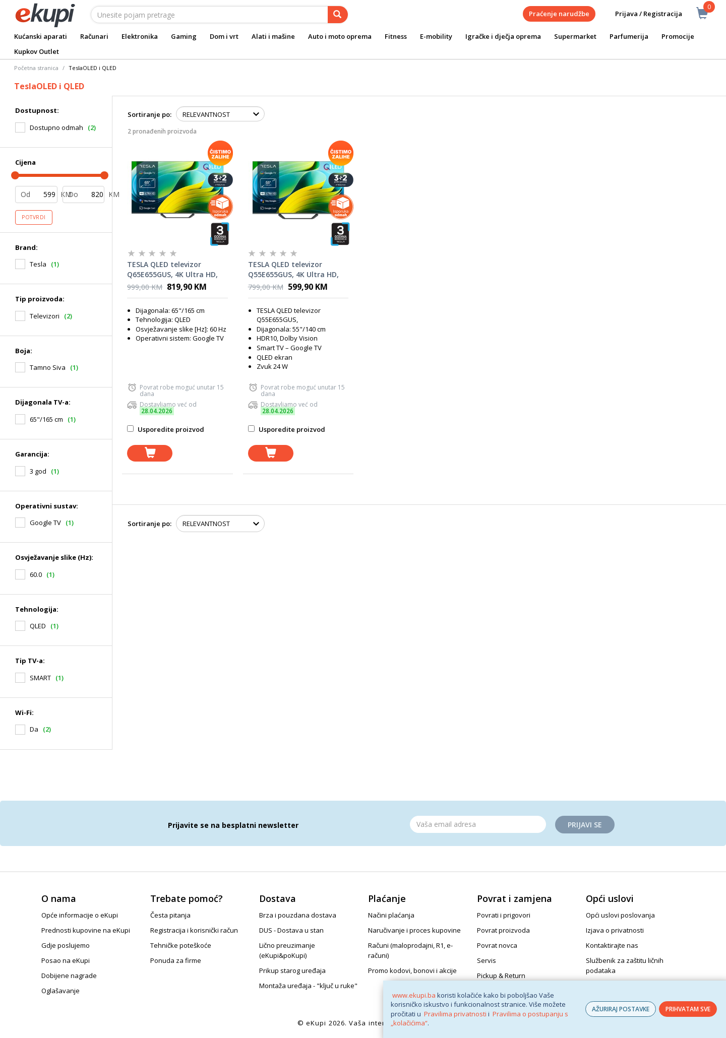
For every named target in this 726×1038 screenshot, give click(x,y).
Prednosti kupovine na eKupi (85, 930)
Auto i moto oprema (340, 36)
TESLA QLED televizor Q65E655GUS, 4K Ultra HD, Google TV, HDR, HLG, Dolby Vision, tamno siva (175, 270)
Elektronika (140, 36)
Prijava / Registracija (641, 14)
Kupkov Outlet (36, 51)
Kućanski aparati (40, 36)
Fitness (396, 36)
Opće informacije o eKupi (79, 915)
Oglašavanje (60, 990)
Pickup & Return (501, 975)
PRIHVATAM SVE (688, 1009)
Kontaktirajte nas (612, 945)
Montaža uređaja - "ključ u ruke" (308, 985)
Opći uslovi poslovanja (620, 915)
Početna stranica (36, 68)
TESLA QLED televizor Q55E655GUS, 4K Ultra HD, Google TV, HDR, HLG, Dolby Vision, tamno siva (296, 270)
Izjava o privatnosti (615, 930)
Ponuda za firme (175, 960)
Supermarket (575, 36)
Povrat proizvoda (503, 930)
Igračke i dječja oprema (503, 36)
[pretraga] (338, 14)
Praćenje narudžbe (559, 13)
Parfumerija (629, 36)
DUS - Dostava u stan (291, 930)
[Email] (478, 824)
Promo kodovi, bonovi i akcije (412, 970)
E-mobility (436, 36)
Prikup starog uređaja (292, 970)
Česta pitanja (170, 915)
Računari (94, 36)
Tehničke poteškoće (180, 945)
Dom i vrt (224, 36)
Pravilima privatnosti (455, 1013)
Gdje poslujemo (65, 945)
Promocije (677, 36)
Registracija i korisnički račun (194, 930)
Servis (486, 960)
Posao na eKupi (65, 960)
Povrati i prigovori (503, 915)
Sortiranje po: (149, 114)
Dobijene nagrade (69, 975)
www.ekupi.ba (414, 995)
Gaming (184, 36)
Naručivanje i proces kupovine (414, 930)
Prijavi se (585, 824)
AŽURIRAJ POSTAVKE (620, 1009)
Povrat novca (497, 945)
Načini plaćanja (391, 915)
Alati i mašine (273, 36)
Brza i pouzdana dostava (297, 915)
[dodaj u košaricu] (149, 453)
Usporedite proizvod (165, 429)
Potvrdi (34, 217)
